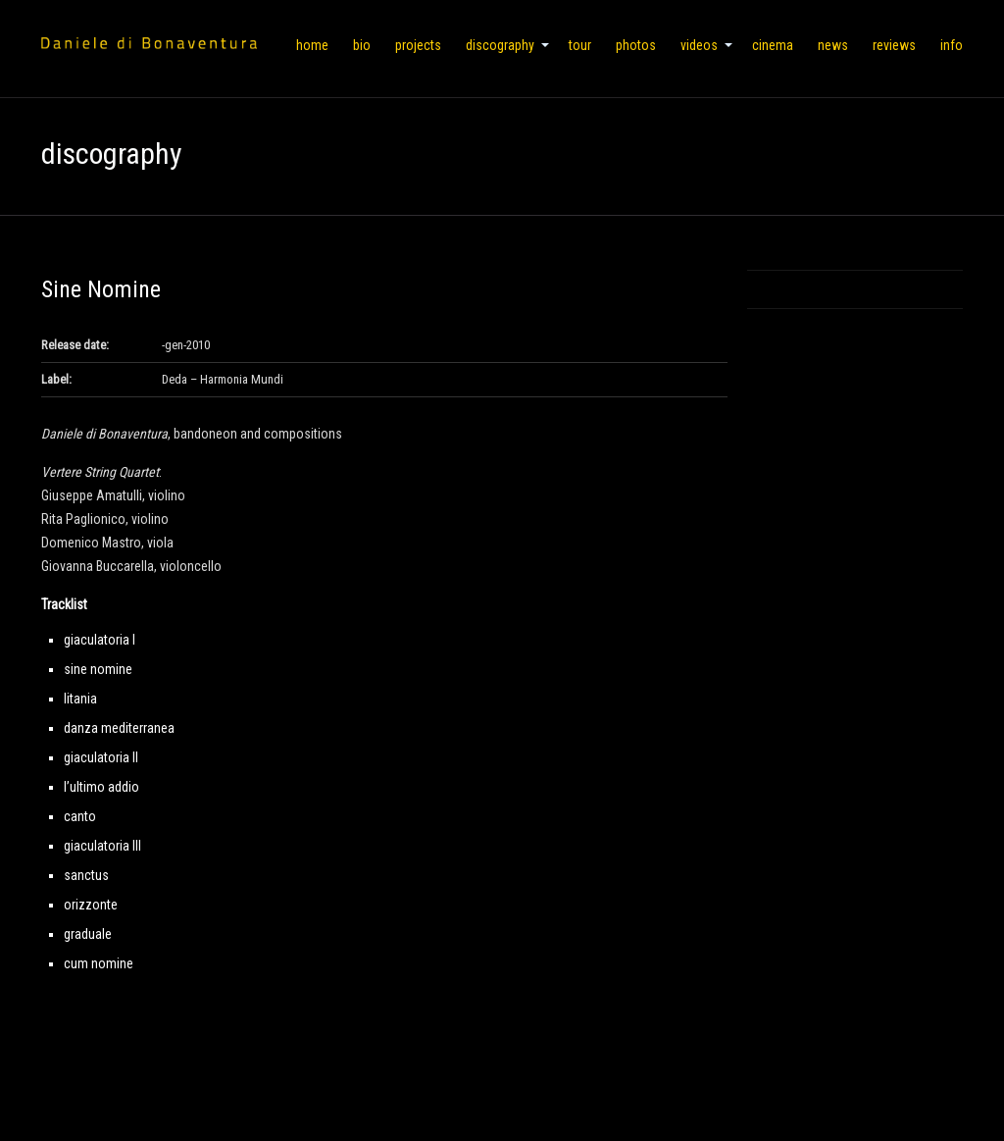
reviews (894, 45)
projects (418, 45)
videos (699, 45)
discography (500, 45)
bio (362, 45)
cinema (772, 45)
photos (636, 45)
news (833, 45)
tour (580, 45)
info (951, 45)
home (312, 45)
